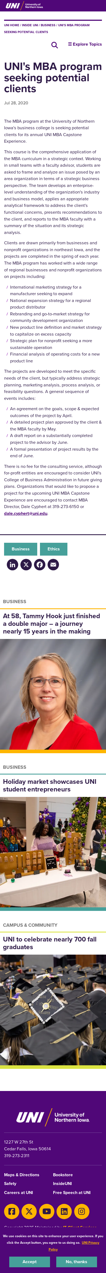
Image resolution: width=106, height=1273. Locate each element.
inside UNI (30, 25)
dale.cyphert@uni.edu (25, 513)
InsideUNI (62, 1184)
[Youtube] (46, 1211)
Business (48, 25)
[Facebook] (39, 564)
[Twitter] (29, 1211)
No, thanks (76, 1261)
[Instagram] (81, 1211)
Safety (10, 1184)
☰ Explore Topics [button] (85, 44)
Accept (30, 1261)
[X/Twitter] (26, 564)
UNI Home (11, 25)
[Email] (53, 564)
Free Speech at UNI (72, 1193)
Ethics (54, 548)
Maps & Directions (21, 1175)
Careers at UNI (18, 1193)
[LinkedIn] (12, 564)
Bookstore (63, 1175)
